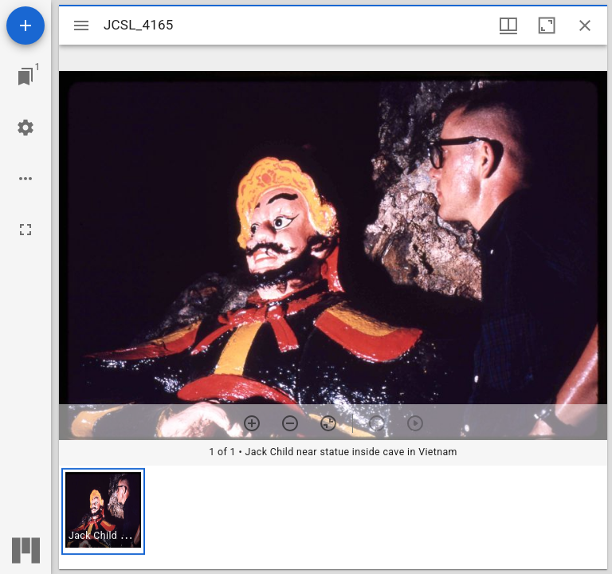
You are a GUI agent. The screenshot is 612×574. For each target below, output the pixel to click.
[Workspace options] (25, 178)
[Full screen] (25, 229)
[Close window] (585, 25)
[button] (103, 511)
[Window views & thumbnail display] (508, 25)
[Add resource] (25, 25)
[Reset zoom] (328, 423)
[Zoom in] (252, 423)
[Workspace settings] (25, 127)
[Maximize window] (547, 25)
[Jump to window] (25, 76)
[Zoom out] (290, 423)
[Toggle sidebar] (81, 25)
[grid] (333, 517)
